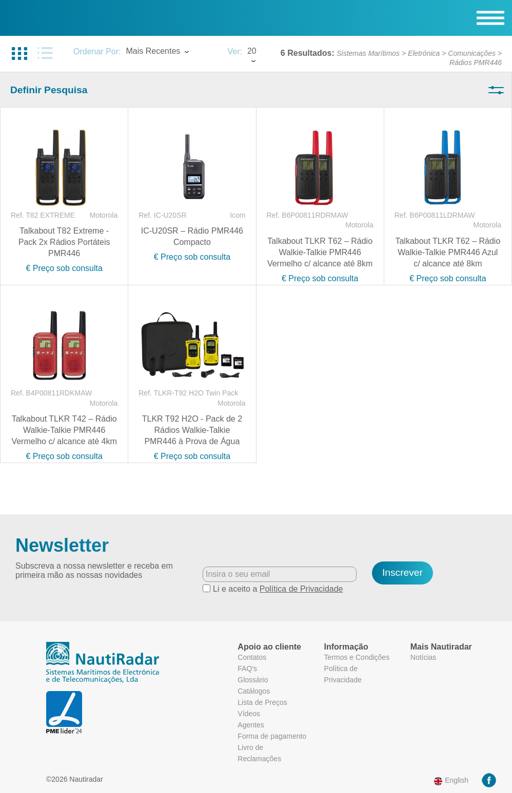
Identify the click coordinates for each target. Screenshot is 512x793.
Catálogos (254, 691)
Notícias (423, 657)
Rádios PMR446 (475, 62)
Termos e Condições (357, 657)
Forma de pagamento (272, 736)
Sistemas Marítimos (368, 53)
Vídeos (249, 713)
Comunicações (472, 53)
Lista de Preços (262, 702)
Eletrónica (424, 53)
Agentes (251, 725)
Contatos (252, 657)
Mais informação (383, 734)
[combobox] (171, 52)
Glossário (253, 680)
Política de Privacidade (301, 589)
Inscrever (402, 572)
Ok (425, 754)
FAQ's (247, 668)
